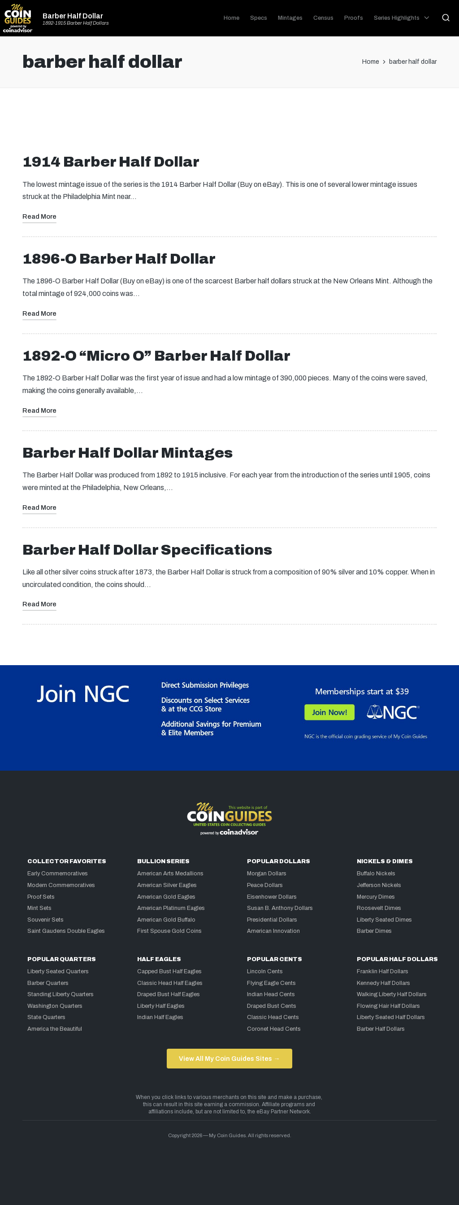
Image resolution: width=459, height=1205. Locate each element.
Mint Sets (39, 908)
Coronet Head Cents (274, 1029)
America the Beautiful (54, 1029)
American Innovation (273, 931)
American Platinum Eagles (171, 908)
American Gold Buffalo (166, 920)
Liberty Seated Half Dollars (391, 1017)
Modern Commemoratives (61, 885)
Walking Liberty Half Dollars (392, 994)
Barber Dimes (374, 931)
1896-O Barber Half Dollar (119, 259)
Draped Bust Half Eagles (168, 994)
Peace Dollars (265, 885)
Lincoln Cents (265, 971)
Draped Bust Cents (271, 1006)
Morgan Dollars (266, 873)
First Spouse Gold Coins (169, 931)
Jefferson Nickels (379, 885)
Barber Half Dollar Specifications (147, 550)
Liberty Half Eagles (161, 1006)
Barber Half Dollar (73, 16)
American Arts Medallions (170, 873)
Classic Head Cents (273, 1017)
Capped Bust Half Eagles (169, 971)
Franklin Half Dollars (382, 971)
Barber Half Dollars (381, 1029)
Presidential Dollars (272, 920)
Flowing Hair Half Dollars (388, 1006)
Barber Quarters (48, 983)
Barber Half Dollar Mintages (127, 453)
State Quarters (46, 1017)
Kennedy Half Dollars (383, 983)
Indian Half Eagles (160, 1017)
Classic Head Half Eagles (170, 983)
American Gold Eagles (166, 897)
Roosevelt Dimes (379, 908)
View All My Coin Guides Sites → (229, 1058)
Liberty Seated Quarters (58, 971)
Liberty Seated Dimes (384, 920)
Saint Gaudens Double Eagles (66, 931)
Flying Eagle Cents (271, 983)
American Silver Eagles (167, 885)
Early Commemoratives (57, 873)
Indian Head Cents (271, 994)
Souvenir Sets (45, 920)
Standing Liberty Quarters (60, 994)
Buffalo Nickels (376, 873)
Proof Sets (41, 897)
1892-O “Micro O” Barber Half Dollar (156, 356)
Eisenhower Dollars (272, 897)
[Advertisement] (229, 124)
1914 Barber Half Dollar (110, 162)
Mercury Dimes (376, 897)
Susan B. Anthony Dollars (280, 908)
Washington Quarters (54, 1006)
